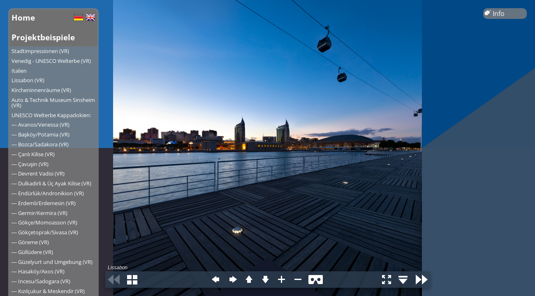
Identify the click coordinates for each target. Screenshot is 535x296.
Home (23, 17)
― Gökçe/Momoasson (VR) (44, 222)
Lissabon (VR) (28, 80)
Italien (19, 70)
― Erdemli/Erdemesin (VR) (44, 203)
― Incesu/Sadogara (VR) (41, 281)
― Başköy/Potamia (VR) (40, 134)
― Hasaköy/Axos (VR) (38, 271)
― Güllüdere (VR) (32, 252)
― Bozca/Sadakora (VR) (40, 144)
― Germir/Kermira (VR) (39, 213)
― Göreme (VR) (30, 242)
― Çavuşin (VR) (30, 164)
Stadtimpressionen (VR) (40, 51)
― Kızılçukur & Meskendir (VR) (48, 291)
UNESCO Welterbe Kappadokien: (51, 115)
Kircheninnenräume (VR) (41, 90)
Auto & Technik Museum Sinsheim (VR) (53, 102)
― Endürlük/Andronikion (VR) (48, 193)
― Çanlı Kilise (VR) (33, 154)
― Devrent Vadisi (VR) (38, 173)
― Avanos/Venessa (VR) (40, 124)
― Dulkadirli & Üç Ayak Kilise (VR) (51, 183)
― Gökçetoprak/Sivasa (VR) (45, 232)
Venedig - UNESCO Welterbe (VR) (51, 61)
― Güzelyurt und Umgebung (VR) (52, 262)
